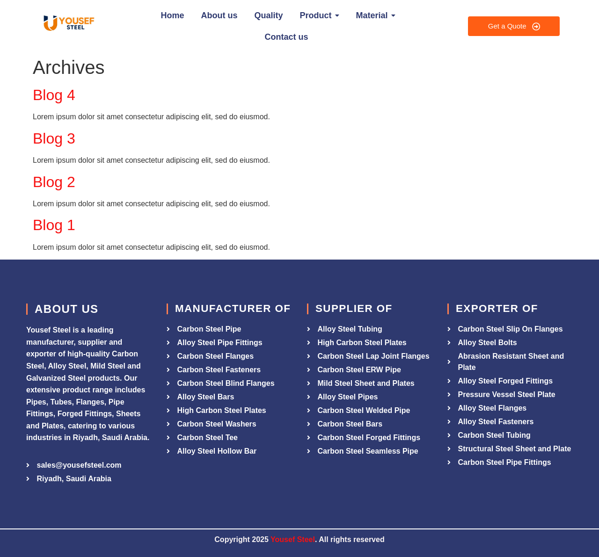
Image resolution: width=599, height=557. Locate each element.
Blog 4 (54, 95)
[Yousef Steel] (68, 24)
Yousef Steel (292, 539)
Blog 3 (54, 138)
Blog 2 (54, 182)
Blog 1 (54, 225)
